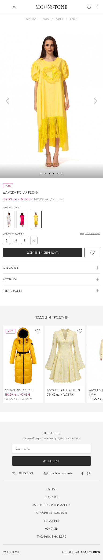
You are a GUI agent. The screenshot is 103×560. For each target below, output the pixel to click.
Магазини (51, 521)
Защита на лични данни (51, 505)
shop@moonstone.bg (61, 473)
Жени (59, 19)
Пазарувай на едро (51, 537)
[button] (41, 173)
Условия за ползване (51, 513)
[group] (51, 100)
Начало (31, 19)
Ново (45, 19)
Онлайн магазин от (81, 552)
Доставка (51, 497)
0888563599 (25, 473)
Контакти (51, 529)
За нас (52, 489)
